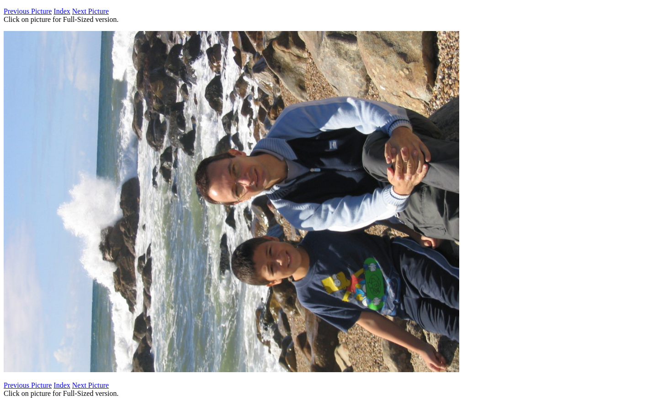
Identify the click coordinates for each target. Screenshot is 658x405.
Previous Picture (28, 11)
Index (61, 11)
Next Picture (90, 11)
